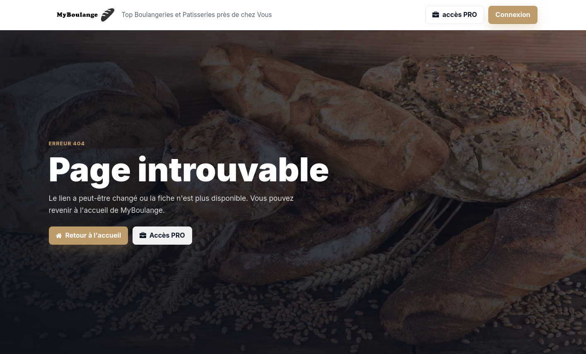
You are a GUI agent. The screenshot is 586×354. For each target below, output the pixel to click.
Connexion (512, 14)
